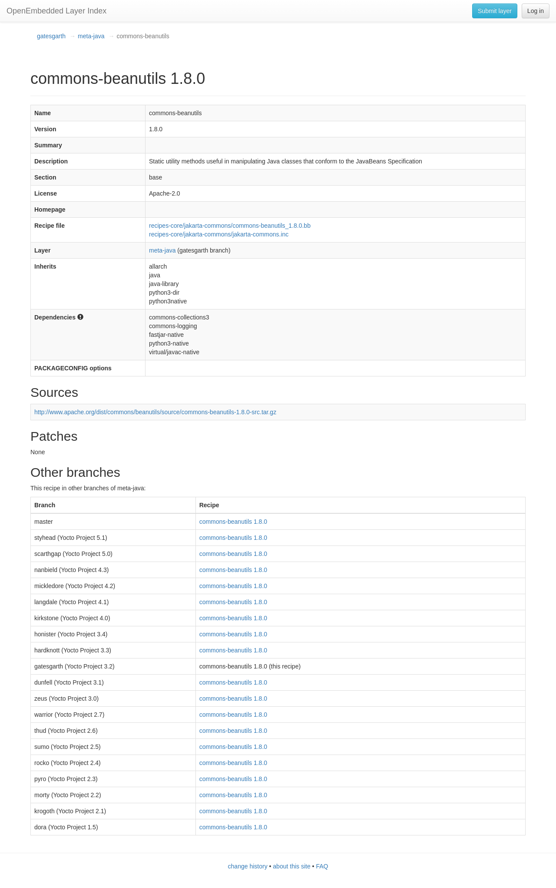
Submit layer (495, 10)
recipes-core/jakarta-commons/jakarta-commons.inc (218, 234)
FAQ (322, 866)
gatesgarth (51, 36)
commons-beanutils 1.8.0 (233, 521)
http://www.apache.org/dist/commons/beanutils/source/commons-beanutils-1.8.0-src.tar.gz (155, 412)
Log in (535, 10)
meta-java (91, 36)
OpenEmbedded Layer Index (56, 11)
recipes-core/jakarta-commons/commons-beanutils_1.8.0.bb (230, 225)
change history (248, 866)
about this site (291, 866)
